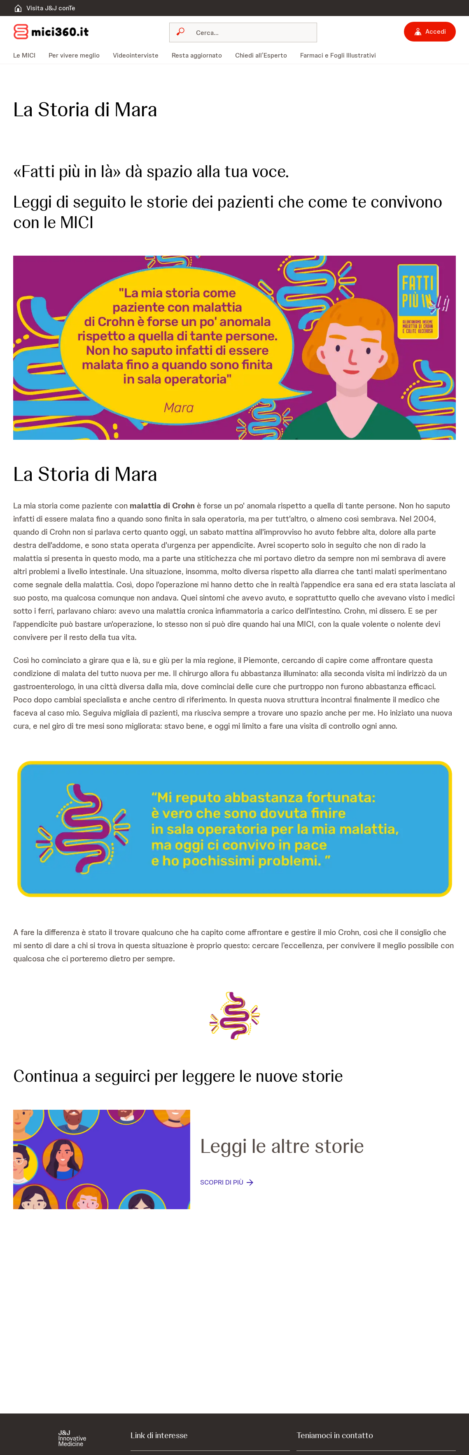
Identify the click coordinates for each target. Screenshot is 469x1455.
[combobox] (243, 32)
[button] (234, 348)
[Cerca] (248, 32)
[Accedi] (430, 32)
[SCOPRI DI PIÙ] (227, 1182)
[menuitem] (27, 55)
